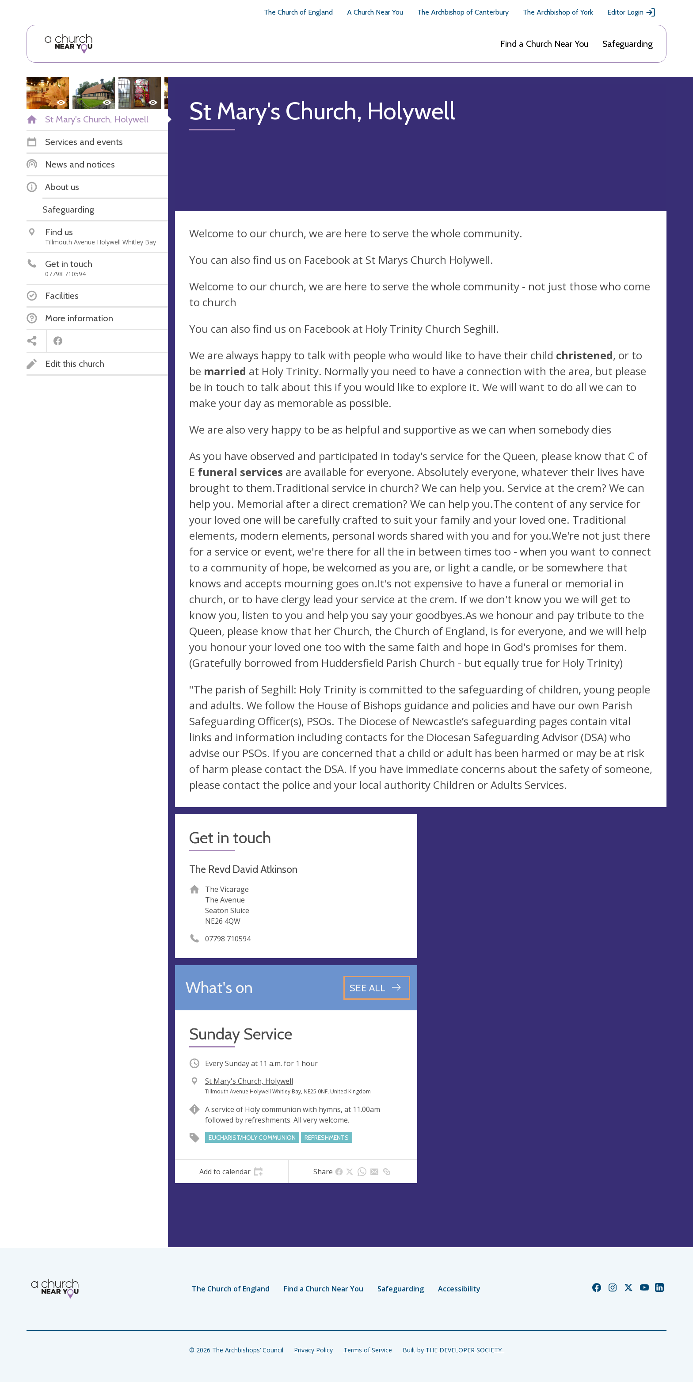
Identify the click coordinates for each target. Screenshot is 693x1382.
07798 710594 (228, 939)
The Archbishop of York (558, 12)
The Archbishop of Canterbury (463, 12)
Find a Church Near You (544, 43)
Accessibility (459, 1289)
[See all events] (376, 988)
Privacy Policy (313, 1350)
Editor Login (631, 12)
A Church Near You (375, 12)
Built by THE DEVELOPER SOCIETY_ (453, 1350)
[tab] (231, 1171)
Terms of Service (367, 1350)
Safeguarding (627, 43)
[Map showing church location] (545, 935)
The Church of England (298, 12)
